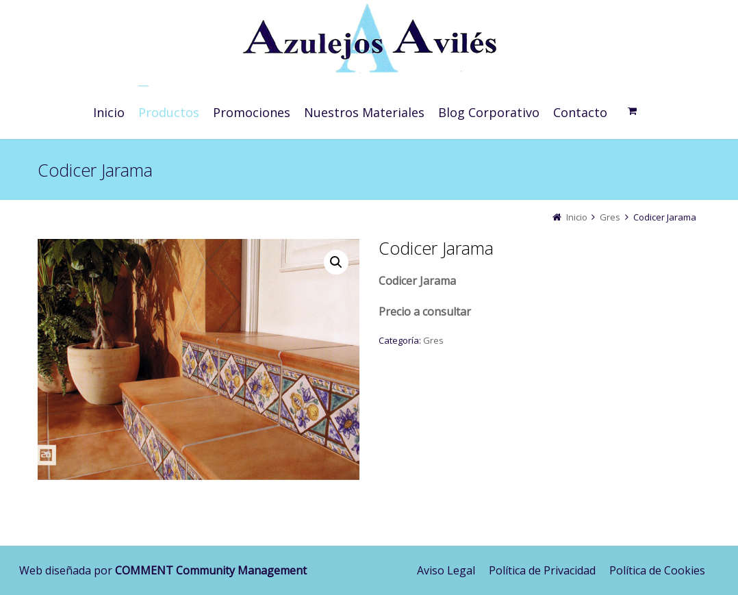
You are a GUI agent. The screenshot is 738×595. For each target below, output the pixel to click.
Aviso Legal (446, 570)
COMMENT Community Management (211, 570)
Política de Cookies (657, 570)
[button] (336, 262)
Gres (610, 217)
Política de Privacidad (542, 570)
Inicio (576, 217)
